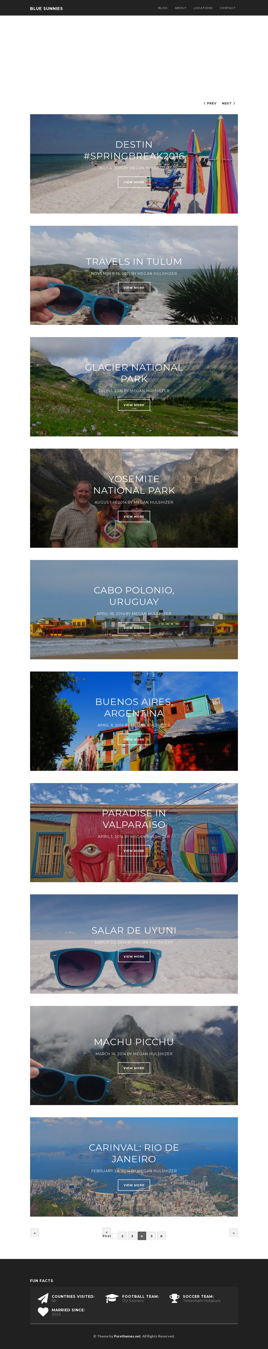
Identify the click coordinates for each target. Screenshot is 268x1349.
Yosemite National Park (134, 484)
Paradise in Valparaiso (134, 818)
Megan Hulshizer (149, 168)
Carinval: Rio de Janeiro (134, 1153)
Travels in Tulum (134, 261)
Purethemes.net (127, 1336)
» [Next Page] (234, 1233)
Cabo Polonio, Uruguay (134, 595)
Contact (228, 8)
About (181, 8)
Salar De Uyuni (134, 930)
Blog (163, 8)
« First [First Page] (107, 1233)
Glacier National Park (134, 373)
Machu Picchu (134, 1041)
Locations (203, 8)
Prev (211, 103)
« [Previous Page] (35, 1233)
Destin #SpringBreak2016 (134, 149)
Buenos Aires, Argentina (134, 707)
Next (227, 103)
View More (134, 182)
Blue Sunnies (46, 8)
